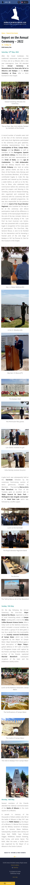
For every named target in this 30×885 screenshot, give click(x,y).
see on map (15, 877)
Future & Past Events (12, 33)
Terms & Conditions (15, 865)
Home (3, 33)
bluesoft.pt (16, 867)
